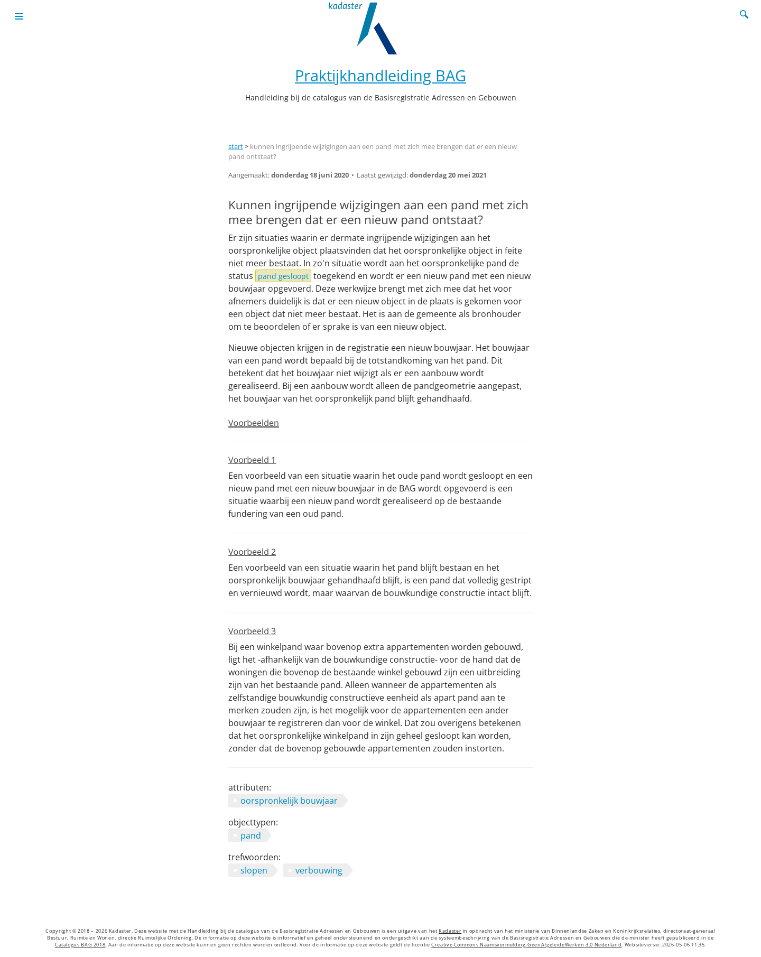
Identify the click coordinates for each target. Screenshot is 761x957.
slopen (253, 870)
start (235, 146)
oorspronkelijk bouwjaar (289, 800)
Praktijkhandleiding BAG (380, 75)
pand (250, 835)
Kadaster (450, 931)
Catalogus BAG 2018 (80, 945)
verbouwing (318, 870)
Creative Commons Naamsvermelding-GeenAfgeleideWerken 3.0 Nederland (526, 945)
